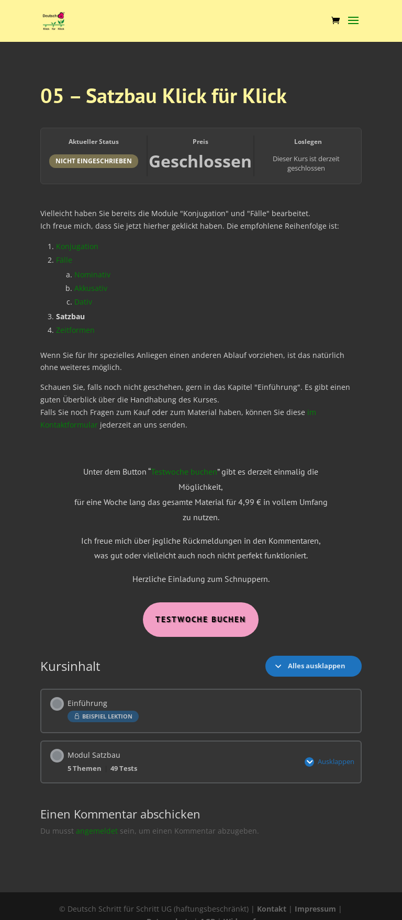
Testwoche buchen (184, 471)
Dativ (83, 302)
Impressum (315, 909)
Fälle (64, 260)
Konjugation (77, 246)
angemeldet (97, 829)
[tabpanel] (201, 416)
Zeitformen (75, 330)
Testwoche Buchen (200, 619)
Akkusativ (90, 288)
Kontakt (271, 909)
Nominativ (92, 274)
